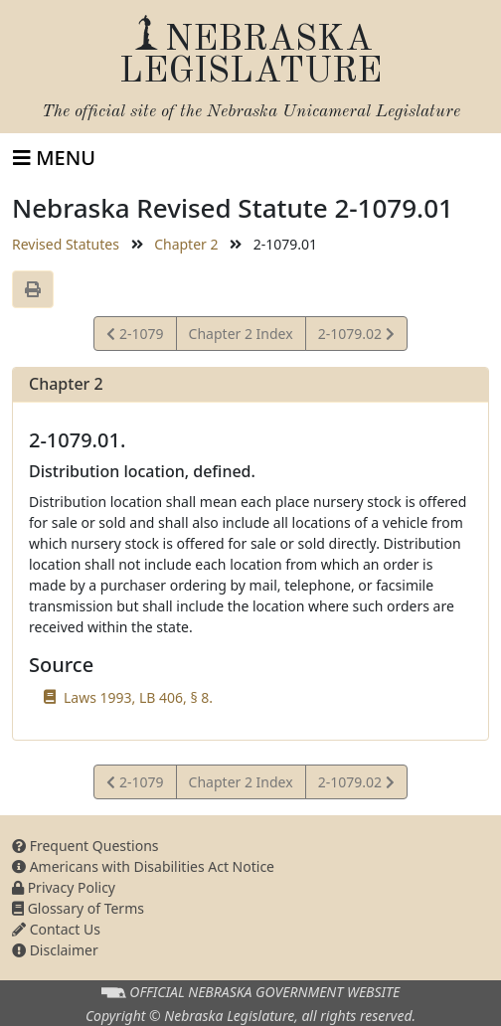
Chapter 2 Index (241, 333)
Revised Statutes (65, 244)
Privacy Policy (63, 887)
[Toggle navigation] (54, 158)
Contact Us (56, 929)
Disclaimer (55, 949)
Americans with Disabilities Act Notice (143, 866)
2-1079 (134, 336)
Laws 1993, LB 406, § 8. (138, 697)
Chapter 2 (186, 244)
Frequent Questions (85, 845)
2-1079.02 (356, 336)
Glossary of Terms (78, 908)
